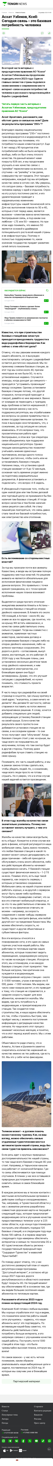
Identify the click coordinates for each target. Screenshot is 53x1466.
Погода (5, 1423)
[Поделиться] (49, 33)
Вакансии (38, 1415)
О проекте (38, 1406)
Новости (5, 1406)
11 (46, 312)
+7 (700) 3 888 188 (30, 1433)
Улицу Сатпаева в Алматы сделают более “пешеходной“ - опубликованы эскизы (22, 308)
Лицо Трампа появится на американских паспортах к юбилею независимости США (26, 319)
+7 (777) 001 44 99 (11, 1433)
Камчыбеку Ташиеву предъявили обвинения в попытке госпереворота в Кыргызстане (24, 296)
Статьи (5, 1410)
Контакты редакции (42, 1410)
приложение (15, 1447)
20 (46, 300)
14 (46, 323)
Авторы (5, 1419)
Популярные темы (10, 1415)
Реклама (37, 1419)
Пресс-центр (39, 1423)
